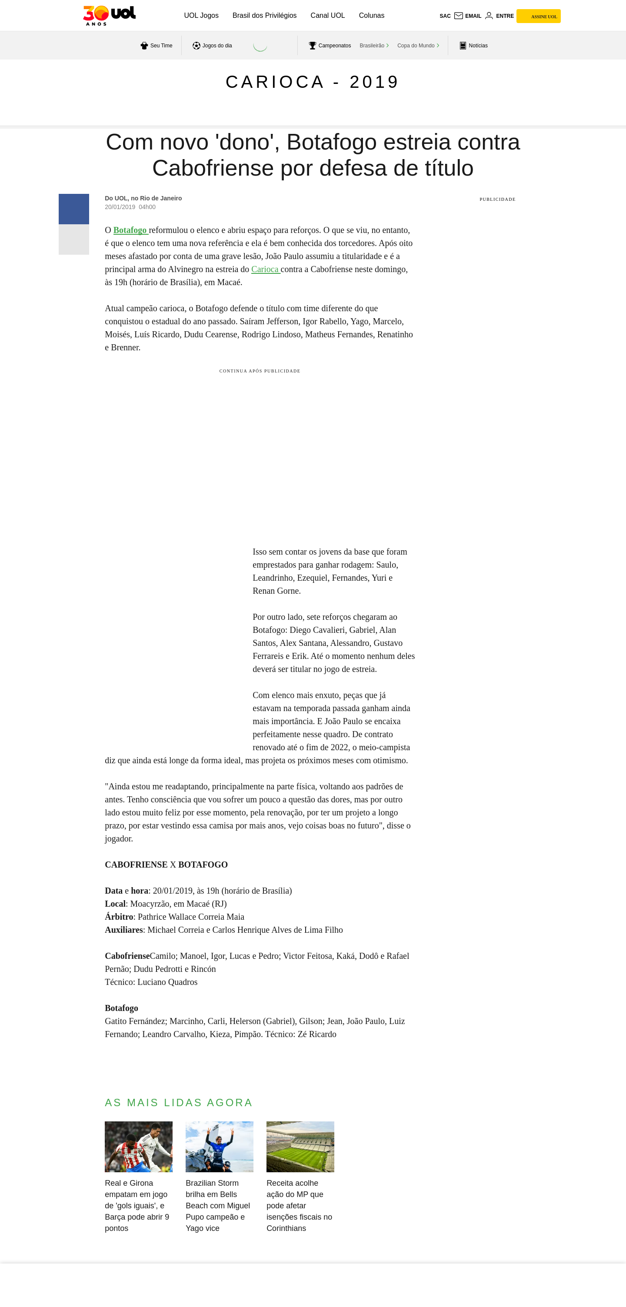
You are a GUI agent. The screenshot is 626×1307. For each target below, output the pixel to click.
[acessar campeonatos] (328, 46)
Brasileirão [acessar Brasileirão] (372, 46)
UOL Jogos (201, 15)
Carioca (265, 269)
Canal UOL (328, 15)
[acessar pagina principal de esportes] (472, 46)
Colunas (372, 15)
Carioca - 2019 (313, 81)
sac (445, 16)
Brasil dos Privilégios (265, 15)
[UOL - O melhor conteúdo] (109, 15)
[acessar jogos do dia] (211, 46)
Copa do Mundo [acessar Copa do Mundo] (415, 46)
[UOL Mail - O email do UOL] (467, 16)
